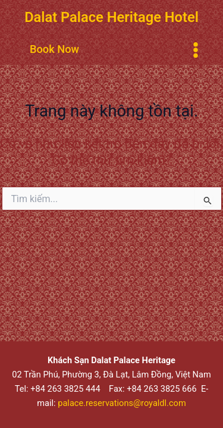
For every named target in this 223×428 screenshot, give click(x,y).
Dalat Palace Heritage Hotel (111, 17)
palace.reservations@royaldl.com (122, 403)
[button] (54, 49)
